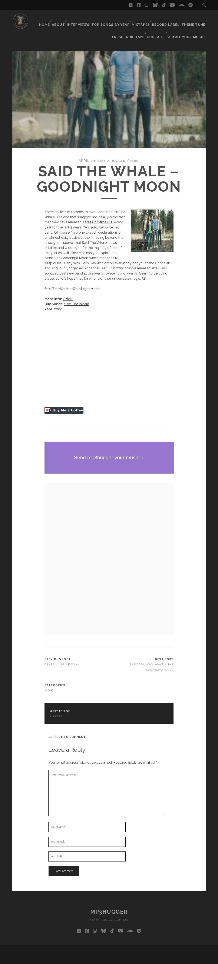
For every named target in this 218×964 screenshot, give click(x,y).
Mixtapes (141, 18)
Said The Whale (76, 293)
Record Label (166, 18)
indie (136, 150)
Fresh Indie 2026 (132, 23)
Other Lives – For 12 (61, 653)
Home (44, 18)
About (59, 18)
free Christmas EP (99, 211)
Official (68, 288)
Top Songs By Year (112, 18)
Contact (159, 23)
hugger (117, 150)
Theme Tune (193, 18)
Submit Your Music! (189, 23)
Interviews (80, 18)
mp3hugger (109, 901)
